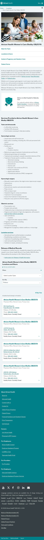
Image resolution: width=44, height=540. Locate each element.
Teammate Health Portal (8, 455)
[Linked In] (23, 488)
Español (3, 498)
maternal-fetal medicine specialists (13, 214)
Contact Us (5, 406)
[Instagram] (18, 488)
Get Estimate (5, 424)
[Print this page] (42, 8)
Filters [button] (4, 270)
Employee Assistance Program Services (13, 476)
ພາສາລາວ (23, 501)
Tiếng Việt (32, 503)
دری (25, 498)
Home (2, 8)
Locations (9, 8)
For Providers (6, 464)
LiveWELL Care (6, 452)
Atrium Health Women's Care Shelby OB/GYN (21, 299)
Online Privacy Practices (9, 409)
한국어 (17, 501)
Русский (4, 503)
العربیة (8, 498)
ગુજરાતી (35, 498)
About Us (4, 395)
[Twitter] (8, 488)
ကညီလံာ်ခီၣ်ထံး (10, 501)
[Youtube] (3, 488)
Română (40, 501)
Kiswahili (10, 503)
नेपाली (28, 501)
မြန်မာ (13, 498)
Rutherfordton (11, 78)
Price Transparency (7, 420)
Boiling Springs (26, 76)
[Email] (28, 488)
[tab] (22, 270)
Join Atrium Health (7, 432)
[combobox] (22, 282)
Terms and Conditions (7, 525)
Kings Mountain (35, 76)
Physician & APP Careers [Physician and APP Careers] (9, 436)
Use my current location (9, 267)
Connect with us (6, 402)
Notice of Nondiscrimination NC (10, 512)
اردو (27, 503)
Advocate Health (6, 399)
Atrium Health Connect (8, 444)
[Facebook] (13, 488)
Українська (21, 503)
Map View (38, 293)
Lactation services (7, 232)
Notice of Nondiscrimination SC (10, 515)
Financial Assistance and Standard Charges (14, 417)
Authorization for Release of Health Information (17, 257)
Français (29, 498)
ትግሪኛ (15, 503)
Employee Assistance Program (10, 448)
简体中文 (19, 498)
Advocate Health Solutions (9, 472)
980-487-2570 (12, 378)
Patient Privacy (6, 413)
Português (34, 501)
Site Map (3, 528)
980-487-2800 (12, 312)
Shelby (3, 78)
